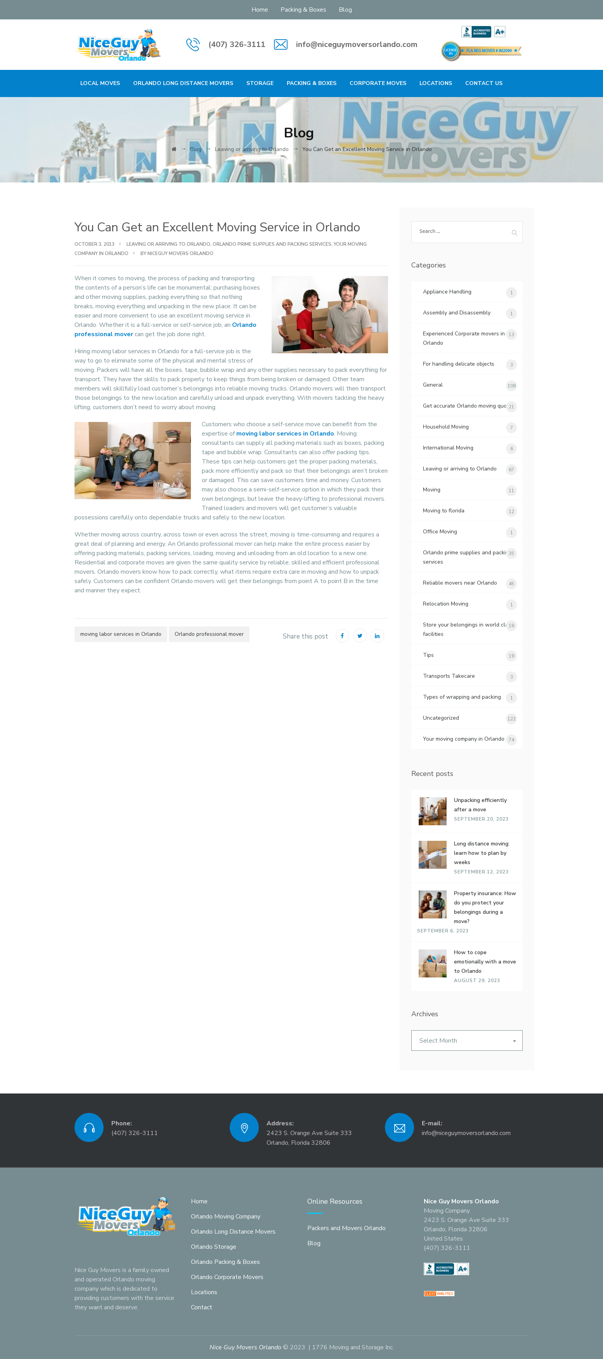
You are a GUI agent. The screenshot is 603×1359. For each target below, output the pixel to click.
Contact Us (483, 83)
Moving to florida (443, 510)
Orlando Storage (213, 1247)
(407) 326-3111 (236, 44)
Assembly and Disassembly (456, 312)
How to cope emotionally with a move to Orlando (485, 962)
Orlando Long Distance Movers (183, 83)
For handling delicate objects (458, 364)
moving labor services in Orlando (285, 433)
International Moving (448, 447)
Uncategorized (441, 718)
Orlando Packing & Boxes (225, 1262)
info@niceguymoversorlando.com (357, 44)
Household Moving (446, 426)
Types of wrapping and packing (462, 697)
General (433, 385)
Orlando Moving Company (225, 1216)
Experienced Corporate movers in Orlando (464, 338)
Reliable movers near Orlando (460, 583)
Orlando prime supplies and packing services (272, 244)
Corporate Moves (378, 83)
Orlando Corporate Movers (227, 1277)
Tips (428, 655)
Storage (260, 83)
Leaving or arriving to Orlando (168, 244)
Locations (435, 83)
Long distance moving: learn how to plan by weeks (481, 853)
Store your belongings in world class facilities (468, 629)
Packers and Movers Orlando (346, 1228)
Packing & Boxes (303, 9)
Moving (431, 489)
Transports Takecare (449, 676)
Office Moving (440, 531)
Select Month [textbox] (438, 1040)
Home (259, 9)
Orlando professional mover (209, 634)
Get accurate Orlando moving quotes (469, 406)
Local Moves (100, 83)
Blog (345, 9)
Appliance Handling (447, 291)
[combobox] (467, 1040)
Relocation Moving (445, 603)
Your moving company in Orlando (463, 739)
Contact (201, 1307)
